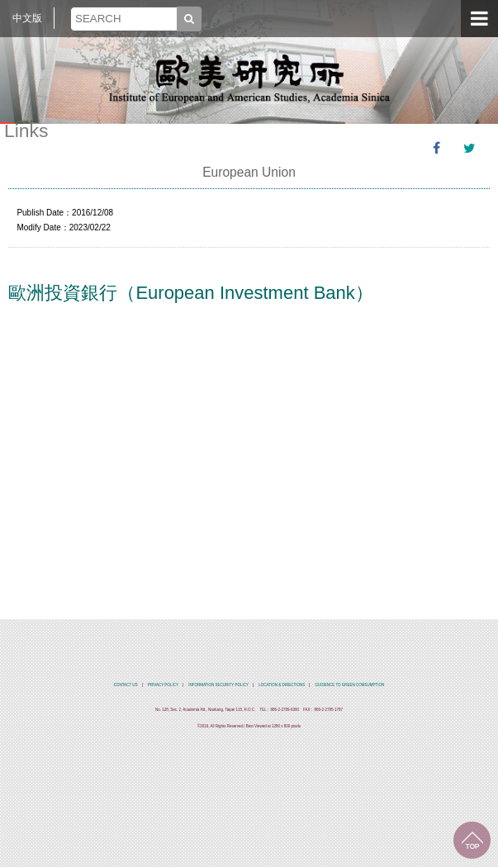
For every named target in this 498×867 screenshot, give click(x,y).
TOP (472, 840)
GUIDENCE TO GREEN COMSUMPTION (349, 685)
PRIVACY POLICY (163, 685)
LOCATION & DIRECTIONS (281, 685)
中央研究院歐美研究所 (249, 78)
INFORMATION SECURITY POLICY (218, 685)
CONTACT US (126, 685)
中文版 (27, 18)
